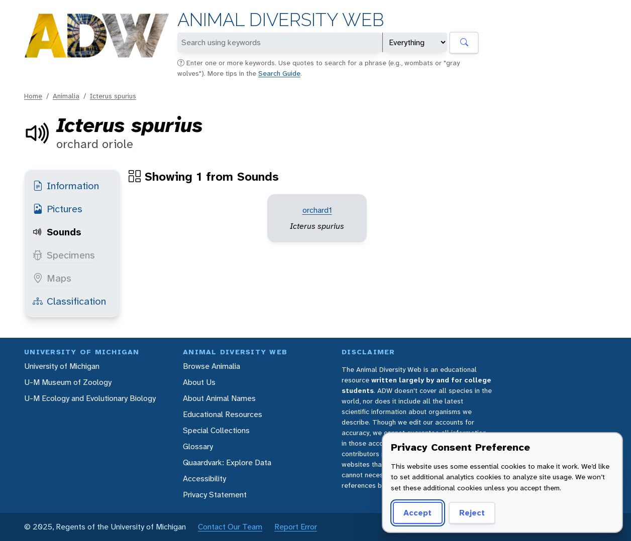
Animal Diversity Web (280, 20)
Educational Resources (222, 414)
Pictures (57, 208)
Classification (69, 301)
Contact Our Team (230, 526)
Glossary (198, 446)
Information (66, 185)
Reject (472, 512)
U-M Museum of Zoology (68, 382)
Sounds (57, 231)
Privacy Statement (215, 494)
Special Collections (216, 430)
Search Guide (279, 73)
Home (33, 95)
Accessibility (204, 478)
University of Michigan (61, 366)
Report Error (295, 526)
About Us (199, 382)
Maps (52, 278)
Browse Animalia (211, 366)
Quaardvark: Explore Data (227, 462)
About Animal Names (219, 398)
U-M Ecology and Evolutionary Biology (90, 398)
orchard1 (317, 210)
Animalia (66, 95)
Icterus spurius (113, 95)
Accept (417, 512)
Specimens (64, 254)
